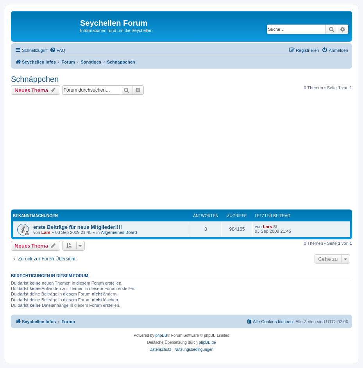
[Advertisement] (187, 153)
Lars (45, 232)
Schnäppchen (35, 79)
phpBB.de (207, 342)
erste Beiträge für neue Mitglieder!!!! (77, 227)
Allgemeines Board (119, 232)
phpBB (161, 335)
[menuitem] (57, 50)
